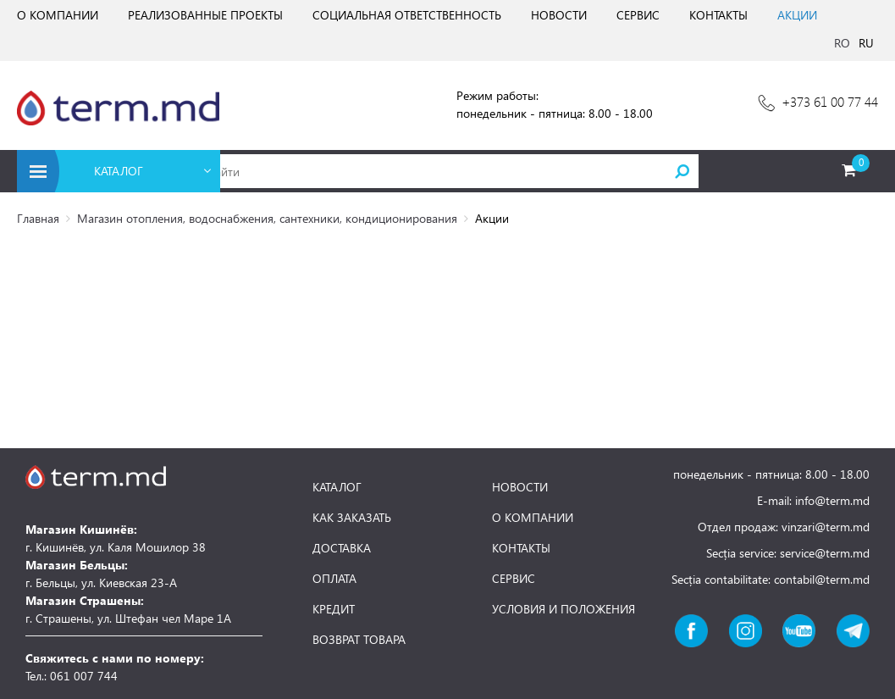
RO (842, 43)
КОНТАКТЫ (718, 15)
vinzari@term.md (826, 527)
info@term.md (832, 500)
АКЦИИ (797, 15)
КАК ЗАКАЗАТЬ (351, 518)
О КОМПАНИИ (57, 15)
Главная (38, 218)
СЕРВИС (638, 15)
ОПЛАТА (334, 579)
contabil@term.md (822, 579)
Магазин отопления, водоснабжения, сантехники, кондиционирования (267, 218)
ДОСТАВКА (341, 548)
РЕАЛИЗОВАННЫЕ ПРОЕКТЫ (205, 15)
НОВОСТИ (559, 15)
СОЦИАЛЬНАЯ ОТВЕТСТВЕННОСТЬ (406, 15)
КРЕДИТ (333, 609)
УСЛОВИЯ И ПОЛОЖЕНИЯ (563, 609)
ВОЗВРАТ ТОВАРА (359, 640)
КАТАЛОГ (337, 487)
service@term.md (825, 553)
